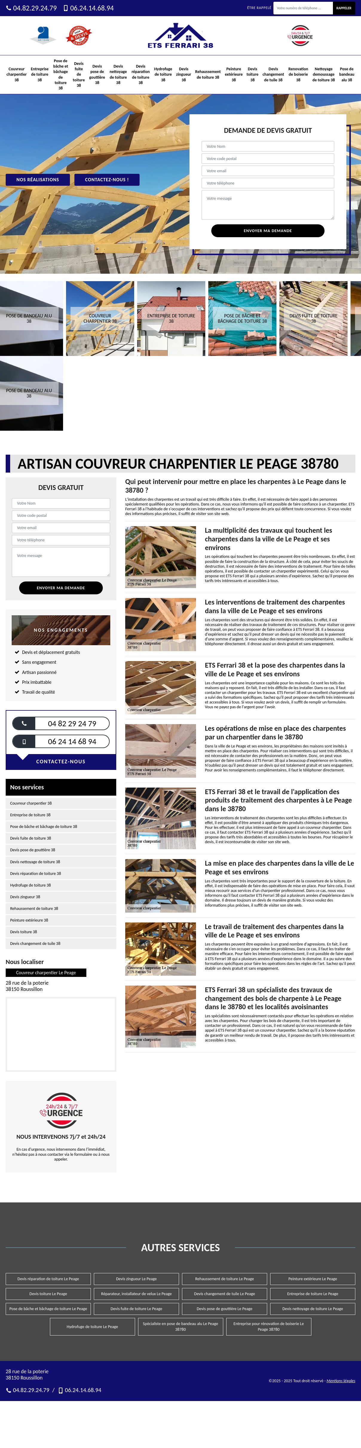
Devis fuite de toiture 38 (79, 74)
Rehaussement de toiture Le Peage (224, 1278)
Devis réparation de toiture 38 (140, 74)
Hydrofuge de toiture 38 (163, 74)
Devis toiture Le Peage (48, 1293)
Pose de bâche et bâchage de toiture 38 (60, 74)
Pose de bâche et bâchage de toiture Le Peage (48, 1308)
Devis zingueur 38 (183, 74)
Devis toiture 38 (252, 74)
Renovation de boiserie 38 (298, 74)
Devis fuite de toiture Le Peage (136, 1308)
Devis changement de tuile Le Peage (224, 1293)
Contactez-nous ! (107, 179)
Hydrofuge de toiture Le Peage (92, 1326)
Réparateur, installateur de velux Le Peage (136, 1293)
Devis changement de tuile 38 (273, 74)
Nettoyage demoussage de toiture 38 (324, 74)
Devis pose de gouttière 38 (97, 74)
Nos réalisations (37, 179)
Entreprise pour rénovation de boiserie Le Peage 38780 (268, 1326)
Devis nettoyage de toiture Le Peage (312, 1308)
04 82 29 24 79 (72, 723)
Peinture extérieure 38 (234, 74)
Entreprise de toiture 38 (40, 74)
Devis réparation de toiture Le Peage (48, 1278)
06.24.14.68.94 (88, 8)
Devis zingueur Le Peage (136, 1278)
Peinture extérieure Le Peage (312, 1278)
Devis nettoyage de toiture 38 (118, 74)
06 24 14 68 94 (72, 741)
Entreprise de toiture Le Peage (312, 1293)
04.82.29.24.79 (31, 8)
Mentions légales (341, 1380)
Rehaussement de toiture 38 (208, 74)
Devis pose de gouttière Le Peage (225, 1308)
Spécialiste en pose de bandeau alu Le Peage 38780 (180, 1326)
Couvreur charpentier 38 (17, 74)
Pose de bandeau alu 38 (346, 74)
